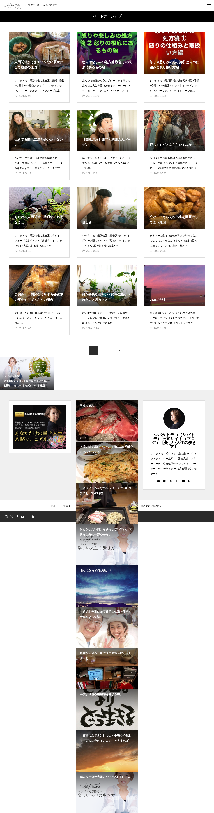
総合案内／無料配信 (152, 505)
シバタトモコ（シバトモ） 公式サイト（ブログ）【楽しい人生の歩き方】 (174, 441)
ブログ (67, 505)
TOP (53, 505)
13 (120, 350)
